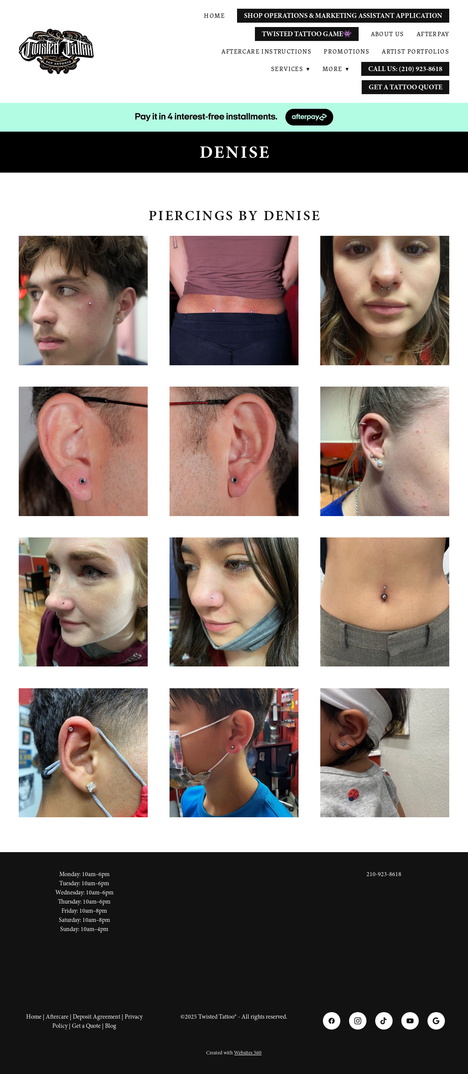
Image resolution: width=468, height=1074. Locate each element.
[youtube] (410, 1021)
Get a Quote (86, 1026)
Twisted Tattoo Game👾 (307, 34)
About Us (387, 34)
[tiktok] (384, 1021)
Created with (233, 1052)
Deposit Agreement (96, 1017)
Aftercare (57, 1017)
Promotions (347, 51)
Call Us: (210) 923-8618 (405, 69)
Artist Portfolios (415, 51)
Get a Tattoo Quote (405, 87)
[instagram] (357, 1021)
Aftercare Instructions (266, 51)
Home (214, 15)
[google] (436, 1021)
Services (290, 69)
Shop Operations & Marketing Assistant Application (343, 15)
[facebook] (331, 1021)
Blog (110, 1026)
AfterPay (433, 34)
